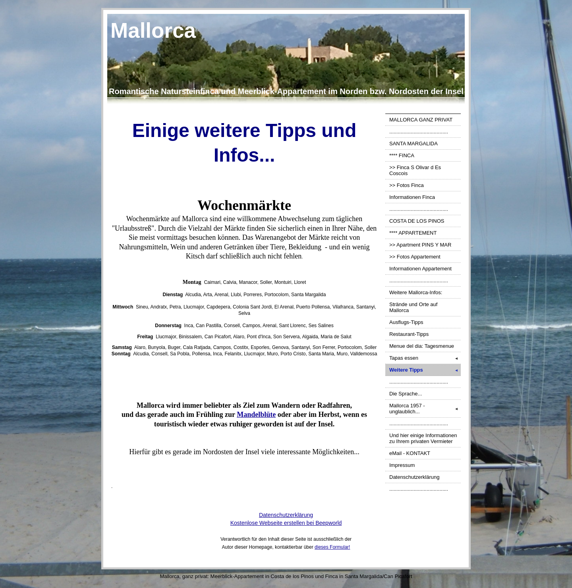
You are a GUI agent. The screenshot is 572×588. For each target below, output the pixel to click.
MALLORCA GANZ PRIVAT (420, 120)
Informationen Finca (412, 197)
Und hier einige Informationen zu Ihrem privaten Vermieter (423, 438)
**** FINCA (401, 155)
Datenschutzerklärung (414, 477)
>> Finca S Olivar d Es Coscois (415, 170)
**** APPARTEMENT (413, 233)
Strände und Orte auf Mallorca (413, 307)
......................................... (418, 132)
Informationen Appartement (420, 269)
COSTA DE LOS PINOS (416, 221)
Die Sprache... (405, 394)
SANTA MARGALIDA (413, 144)
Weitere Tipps (425, 370)
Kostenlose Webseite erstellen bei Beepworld (286, 523)
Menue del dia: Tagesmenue (421, 346)
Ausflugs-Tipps (406, 322)
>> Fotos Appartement (415, 257)
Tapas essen (425, 358)
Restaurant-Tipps (409, 334)
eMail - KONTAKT (409, 453)
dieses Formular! (332, 547)
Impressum (402, 465)
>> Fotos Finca (406, 185)
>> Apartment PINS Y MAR (420, 245)
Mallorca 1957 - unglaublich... (425, 408)
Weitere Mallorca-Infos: (415, 292)
